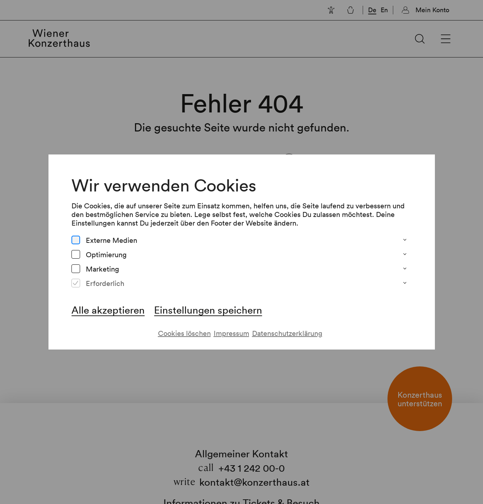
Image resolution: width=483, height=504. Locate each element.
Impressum (231, 333)
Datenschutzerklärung (287, 333)
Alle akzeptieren (108, 310)
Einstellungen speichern (208, 310)
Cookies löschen (184, 333)
